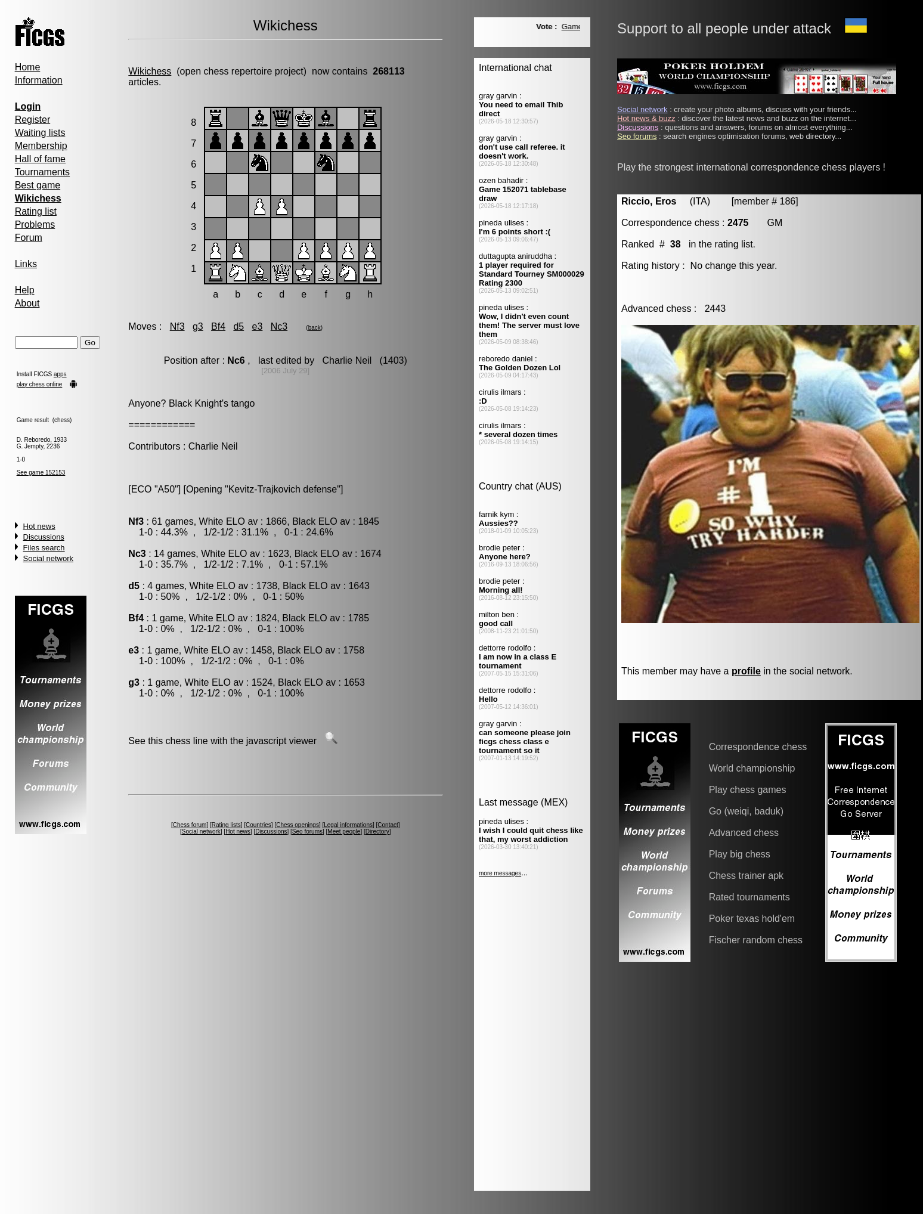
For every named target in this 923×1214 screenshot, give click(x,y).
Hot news (39, 526)
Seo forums (307, 831)
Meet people (343, 831)
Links (26, 264)
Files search (44, 547)
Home (28, 67)
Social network (48, 558)
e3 (257, 326)
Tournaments (42, 172)
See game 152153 (41, 472)
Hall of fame (40, 159)
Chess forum (190, 825)
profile (746, 671)
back (314, 327)
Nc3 (279, 326)
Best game (37, 185)
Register (33, 119)
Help (25, 290)
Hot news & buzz (646, 118)
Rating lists (226, 825)
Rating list (36, 211)
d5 (238, 326)
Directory (377, 831)
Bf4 (218, 326)
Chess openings (297, 825)
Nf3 (177, 326)
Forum (28, 238)
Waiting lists (40, 133)
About (27, 303)
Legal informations (348, 825)
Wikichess (149, 71)
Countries (258, 825)
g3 (198, 326)
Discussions (43, 536)
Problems (35, 224)
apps (60, 374)
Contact (387, 825)
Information (39, 80)
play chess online (40, 384)
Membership (41, 146)
